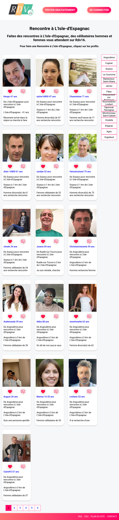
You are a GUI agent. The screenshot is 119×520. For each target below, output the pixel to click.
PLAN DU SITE (98, 516)
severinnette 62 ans (79, 321)
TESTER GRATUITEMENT (60, 10)
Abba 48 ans (43, 321)
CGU (86, 516)
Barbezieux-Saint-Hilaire (109, 80)
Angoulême (109, 57)
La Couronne (109, 74)
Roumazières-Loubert (109, 103)
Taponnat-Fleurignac (109, 108)
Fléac (109, 91)
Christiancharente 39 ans (82, 246)
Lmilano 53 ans (77, 396)
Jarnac (109, 86)
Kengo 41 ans (10, 96)
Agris (109, 131)
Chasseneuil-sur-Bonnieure (109, 97)
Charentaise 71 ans (79, 96)
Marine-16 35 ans (45, 396)
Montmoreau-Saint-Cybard (109, 114)
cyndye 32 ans (44, 171)
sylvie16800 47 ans (46, 96)
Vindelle (109, 120)
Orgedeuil (109, 137)
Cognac (109, 63)
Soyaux (109, 69)
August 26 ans (10, 396)
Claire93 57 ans (11, 471)
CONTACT (112, 516)
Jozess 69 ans (44, 246)
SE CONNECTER (99, 10)
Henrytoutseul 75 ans (80, 171)
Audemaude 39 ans (13, 321)
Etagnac (109, 126)
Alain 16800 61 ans (13, 171)
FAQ (80, 516)
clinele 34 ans (10, 246)
